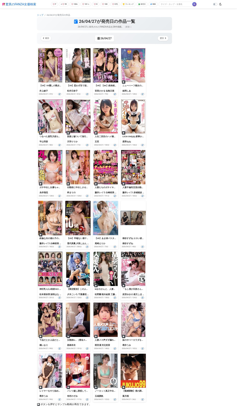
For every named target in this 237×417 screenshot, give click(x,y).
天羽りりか (72, 141)
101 (85, 4)
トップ (40, 15)
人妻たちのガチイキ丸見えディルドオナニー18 (117, 187)
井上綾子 (43, 91)
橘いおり (43, 345)
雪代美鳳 (71, 243)
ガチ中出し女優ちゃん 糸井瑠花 (54, 187)
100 (106, 4)
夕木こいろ (72, 294)
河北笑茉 (106, 345)
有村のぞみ (72, 396)
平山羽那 (43, 141)
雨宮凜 (98, 345)
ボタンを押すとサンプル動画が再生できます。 (66, 404)
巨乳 (116, 4)
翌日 (162, 38)
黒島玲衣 (71, 345)
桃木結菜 (106, 294)
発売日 (146, 4)
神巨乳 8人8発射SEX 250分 (52, 289)
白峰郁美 (110, 192)
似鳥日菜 (110, 91)
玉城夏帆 (99, 396)
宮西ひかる (100, 91)
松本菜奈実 (44, 294)
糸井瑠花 (43, 192)
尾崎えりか (100, 243)
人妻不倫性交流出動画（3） (135, 187)
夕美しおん (81, 243)
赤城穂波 (137, 192)
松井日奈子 (72, 91)
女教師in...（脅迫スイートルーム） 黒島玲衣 (88, 340)
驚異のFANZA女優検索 (19, 4)
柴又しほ (137, 294)
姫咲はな (54, 294)
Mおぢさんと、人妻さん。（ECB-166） (113, 289)
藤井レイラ (100, 192)
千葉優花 (82, 294)
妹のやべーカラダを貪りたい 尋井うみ (140, 340)
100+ (73, 4)
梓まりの (71, 192)
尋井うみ (126, 345)
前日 (46, 38)
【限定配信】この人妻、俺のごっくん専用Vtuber (90, 289)
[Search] (181, 4)
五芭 (97, 141)
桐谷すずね (127, 243)
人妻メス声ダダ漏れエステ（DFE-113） (113, 340)
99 (62, 4)
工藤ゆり (115, 294)
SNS (158, 4)
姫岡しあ (126, 91)
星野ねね (126, 141)
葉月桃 (125, 396)
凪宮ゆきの (127, 294)
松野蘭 (98, 294)
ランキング (131, 4)
